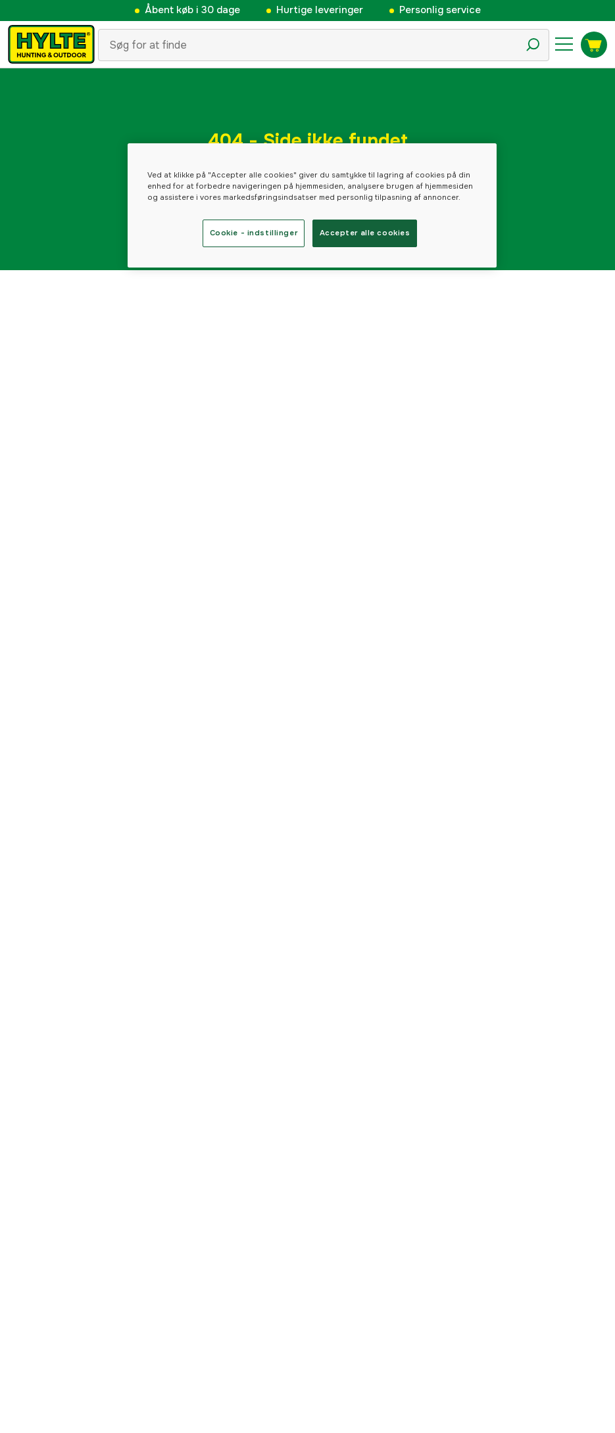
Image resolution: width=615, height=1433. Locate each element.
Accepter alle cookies (365, 232)
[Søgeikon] (533, 44)
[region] (312, 205)
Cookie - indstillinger (254, 232)
